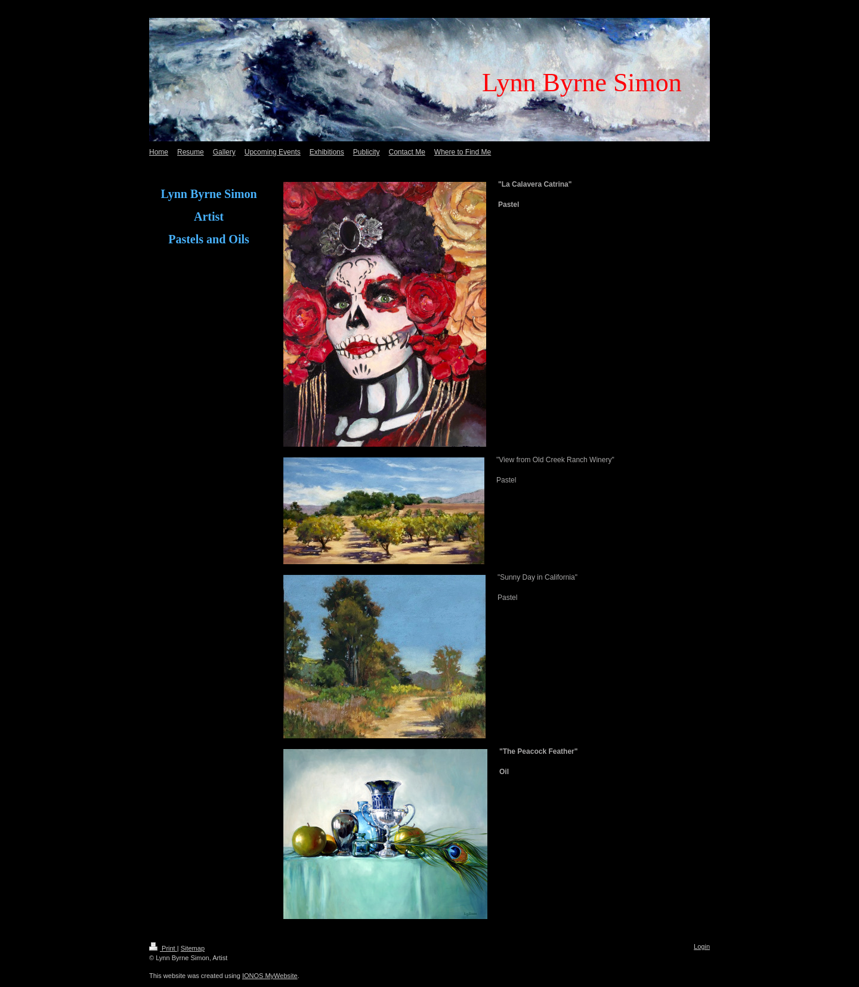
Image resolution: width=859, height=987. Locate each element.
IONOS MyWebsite (270, 975)
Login (702, 946)
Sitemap (193, 948)
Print (163, 948)
